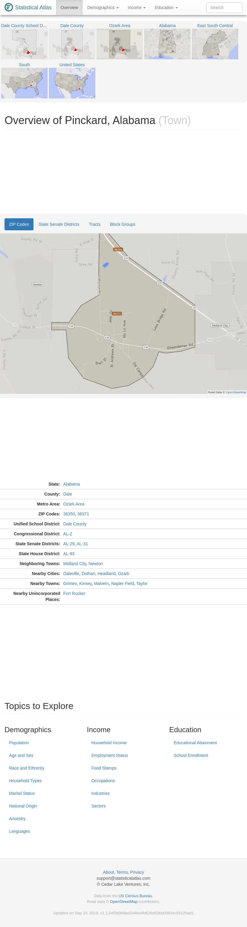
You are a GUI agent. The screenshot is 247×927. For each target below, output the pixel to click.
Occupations (103, 780)
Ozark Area (73, 504)
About (108, 872)
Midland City (74, 563)
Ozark (123, 573)
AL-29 (68, 543)
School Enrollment (191, 755)
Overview (69, 7)
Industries (100, 793)
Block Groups (122, 224)
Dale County (75, 523)
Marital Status (22, 793)
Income (137, 7)
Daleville (71, 573)
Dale (67, 494)
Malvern (101, 583)
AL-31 (82, 543)
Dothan (88, 573)
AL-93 (68, 553)
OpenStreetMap (124, 901)
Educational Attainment (195, 742)
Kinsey (85, 583)
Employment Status (109, 755)
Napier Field (122, 583)
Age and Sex (21, 755)
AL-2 (67, 533)
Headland (106, 573)
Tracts (94, 224)
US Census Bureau (135, 896)
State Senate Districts (59, 224)
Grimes (70, 583)
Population (19, 742)
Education (166, 7)
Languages (19, 831)
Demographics (103, 7)
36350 (69, 514)
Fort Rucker (74, 593)
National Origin (23, 806)
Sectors (98, 806)
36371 (83, 514)
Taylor (141, 583)
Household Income (109, 742)
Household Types (25, 780)
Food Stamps (103, 768)
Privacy (137, 872)
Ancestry (17, 818)
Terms (122, 872)
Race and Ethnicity (26, 768)
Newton (96, 563)
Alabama (71, 484)
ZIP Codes (19, 224)
